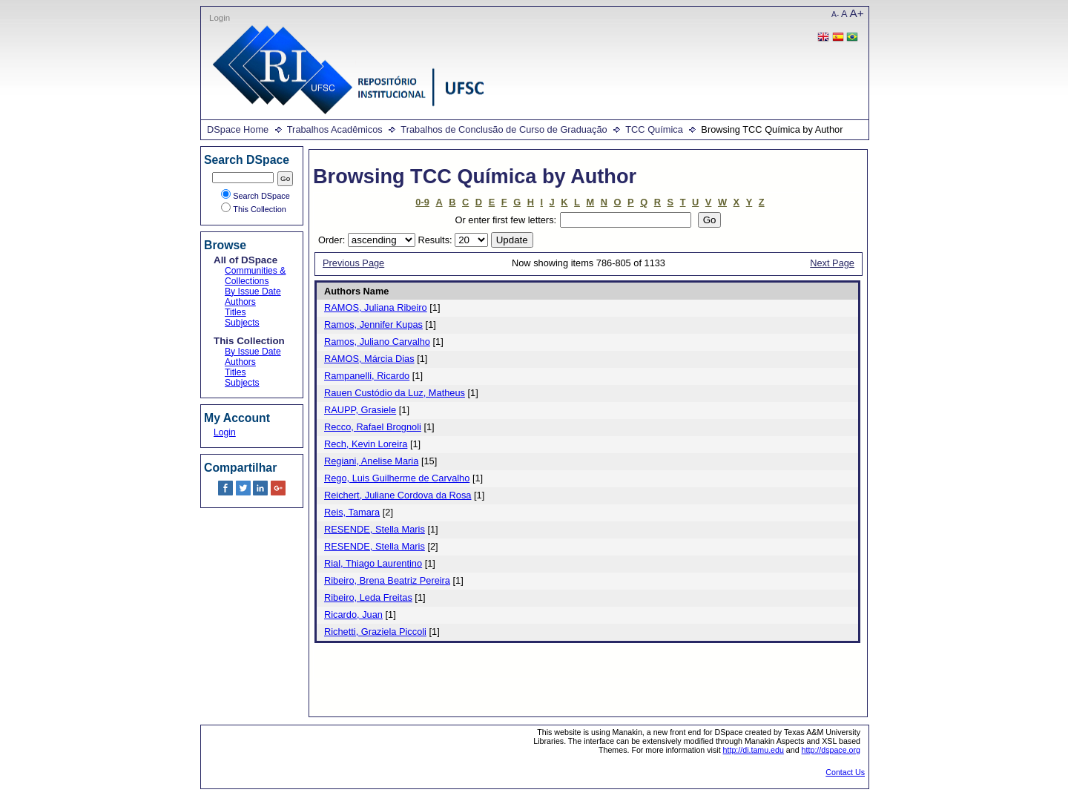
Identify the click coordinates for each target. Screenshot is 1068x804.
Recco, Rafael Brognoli (372, 426)
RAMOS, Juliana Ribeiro (375, 307)
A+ (857, 13)
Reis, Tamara (352, 512)
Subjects (242, 322)
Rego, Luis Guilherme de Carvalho (396, 478)
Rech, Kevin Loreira (365, 443)
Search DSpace (255, 195)
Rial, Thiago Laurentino (373, 563)
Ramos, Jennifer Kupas (373, 324)
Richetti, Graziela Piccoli (375, 631)
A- (835, 14)
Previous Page (353, 262)
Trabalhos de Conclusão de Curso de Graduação (503, 129)
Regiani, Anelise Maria (371, 461)
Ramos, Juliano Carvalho (377, 341)
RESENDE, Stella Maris (374, 529)
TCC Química (654, 129)
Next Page (832, 262)
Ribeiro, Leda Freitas (368, 597)
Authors (240, 302)
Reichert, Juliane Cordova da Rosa (397, 495)
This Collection (253, 209)
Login (219, 17)
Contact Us (845, 772)
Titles (235, 312)
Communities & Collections (255, 276)
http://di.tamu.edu (753, 749)
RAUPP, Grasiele (360, 409)
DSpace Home (237, 129)
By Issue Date (253, 291)
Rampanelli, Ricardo (366, 375)
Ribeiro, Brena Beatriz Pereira (387, 580)
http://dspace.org (831, 749)
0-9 (422, 202)
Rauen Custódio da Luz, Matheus (394, 392)
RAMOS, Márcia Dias (369, 358)
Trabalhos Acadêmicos (335, 129)
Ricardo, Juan (353, 614)
